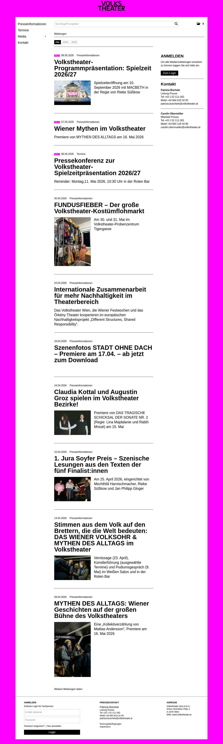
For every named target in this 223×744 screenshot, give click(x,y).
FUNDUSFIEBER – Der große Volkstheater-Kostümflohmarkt (99, 207)
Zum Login (169, 73)
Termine (23, 30)
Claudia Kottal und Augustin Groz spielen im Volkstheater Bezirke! (96, 398)
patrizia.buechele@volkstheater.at (179, 103)
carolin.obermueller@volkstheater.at (180, 127)
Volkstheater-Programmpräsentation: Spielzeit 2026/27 (102, 68)
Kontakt (23, 42)
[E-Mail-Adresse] (52, 712)
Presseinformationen (32, 24)
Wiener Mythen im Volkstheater (100, 128)
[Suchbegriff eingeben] (116, 24)
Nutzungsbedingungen (110, 724)
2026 (65, 42)
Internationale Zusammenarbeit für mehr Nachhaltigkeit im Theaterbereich (100, 295)
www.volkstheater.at (181, 714)
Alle (57, 42)
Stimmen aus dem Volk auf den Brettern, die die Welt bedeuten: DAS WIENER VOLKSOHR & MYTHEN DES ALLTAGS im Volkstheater (100, 537)
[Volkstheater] (111, 6)
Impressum (105, 726)
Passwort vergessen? (34, 726)
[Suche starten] (176, 24)
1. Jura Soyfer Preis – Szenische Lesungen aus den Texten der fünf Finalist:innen (101, 464)
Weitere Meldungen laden (68, 689)
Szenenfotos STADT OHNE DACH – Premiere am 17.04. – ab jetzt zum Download (103, 353)
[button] (200, 23)
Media (32, 36)
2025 (74, 42)
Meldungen (60, 34)
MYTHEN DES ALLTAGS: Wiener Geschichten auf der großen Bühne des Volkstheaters (101, 609)
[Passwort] (52, 720)
